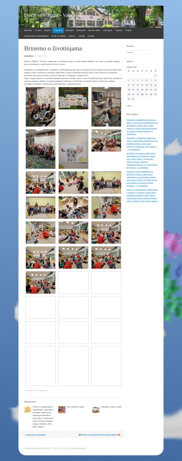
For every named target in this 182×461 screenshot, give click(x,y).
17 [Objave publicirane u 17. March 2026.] (133, 90)
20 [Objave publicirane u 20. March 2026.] (147, 90)
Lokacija (81, 36)
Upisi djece (107, 30)
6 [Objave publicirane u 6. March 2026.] (146, 80)
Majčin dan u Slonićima (35, 435)
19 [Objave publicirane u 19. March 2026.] (142, 90)
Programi (119, 30)
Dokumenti (80, 30)
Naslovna (28, 30)
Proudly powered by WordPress (37, 448)
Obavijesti (69, 30)
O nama (38, 30)
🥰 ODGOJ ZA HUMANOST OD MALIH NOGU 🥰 (100, 435)
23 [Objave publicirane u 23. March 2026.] (129, 94)
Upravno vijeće (94, 30)
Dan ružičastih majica (75, 407)
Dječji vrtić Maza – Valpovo (51, 15)
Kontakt (91, 36)
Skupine (47, 30)
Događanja (58, 30)
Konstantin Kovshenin (78, 448)
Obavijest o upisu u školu (111, 407)
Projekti (128, 30)
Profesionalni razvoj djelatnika (36, 36)
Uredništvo (28, 56)
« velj (129, 106)
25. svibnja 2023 (41, 56)
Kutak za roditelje (58, 36)
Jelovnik (72, 36)
